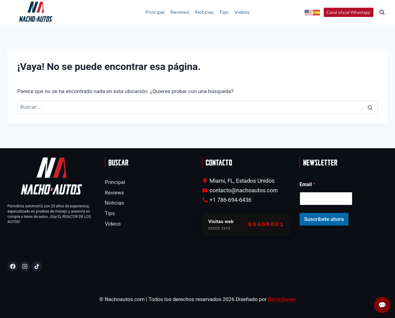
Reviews (179, 12)
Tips (224, 12)
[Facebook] (12, 266)
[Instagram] (24, 266)
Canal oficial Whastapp (348, 12)
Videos (242, 12)
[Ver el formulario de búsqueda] (382, 12)
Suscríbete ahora (324, 219)
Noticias (204, 12)
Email (307, 184)
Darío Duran (282, 299)
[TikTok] (36, 266)
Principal (154, 12)
